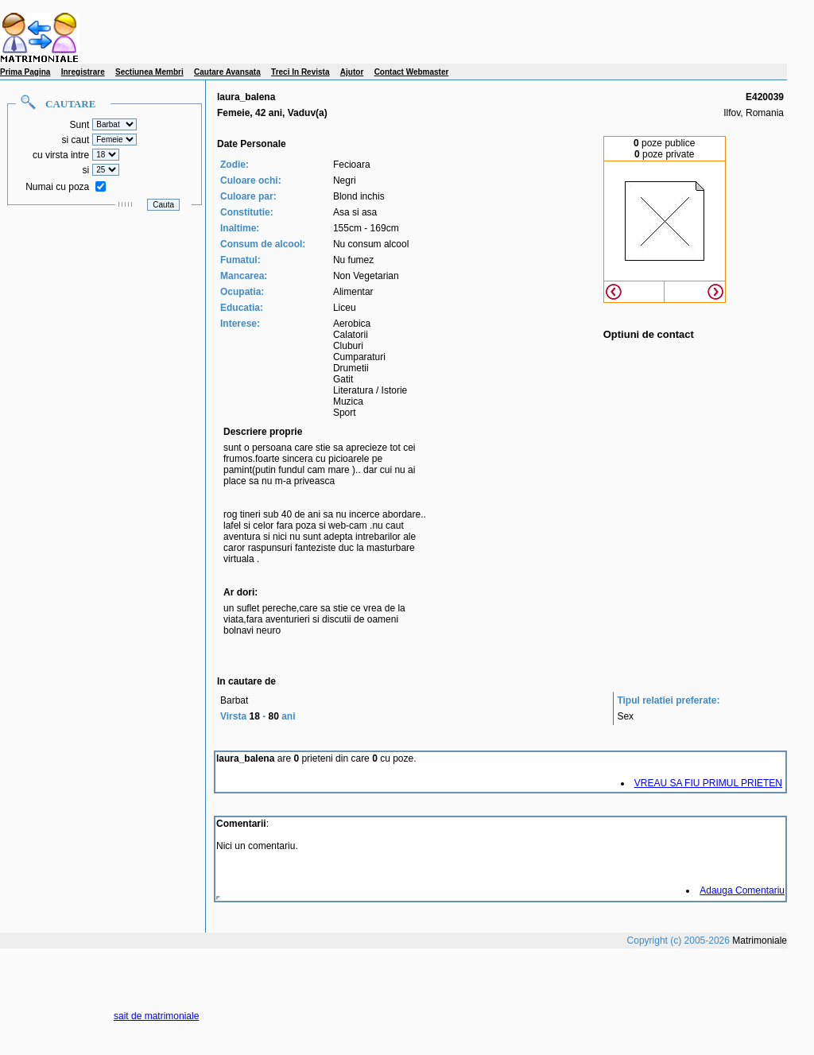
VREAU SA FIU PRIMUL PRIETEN (708, 783)
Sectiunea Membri (149, 72)
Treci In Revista (300, 72)
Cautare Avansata (227, 72)
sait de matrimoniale (156, 1016)
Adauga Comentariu (742, 890)
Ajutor (351, 72)
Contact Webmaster (411, 72)
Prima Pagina (25, 72)
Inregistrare (83, 72)
